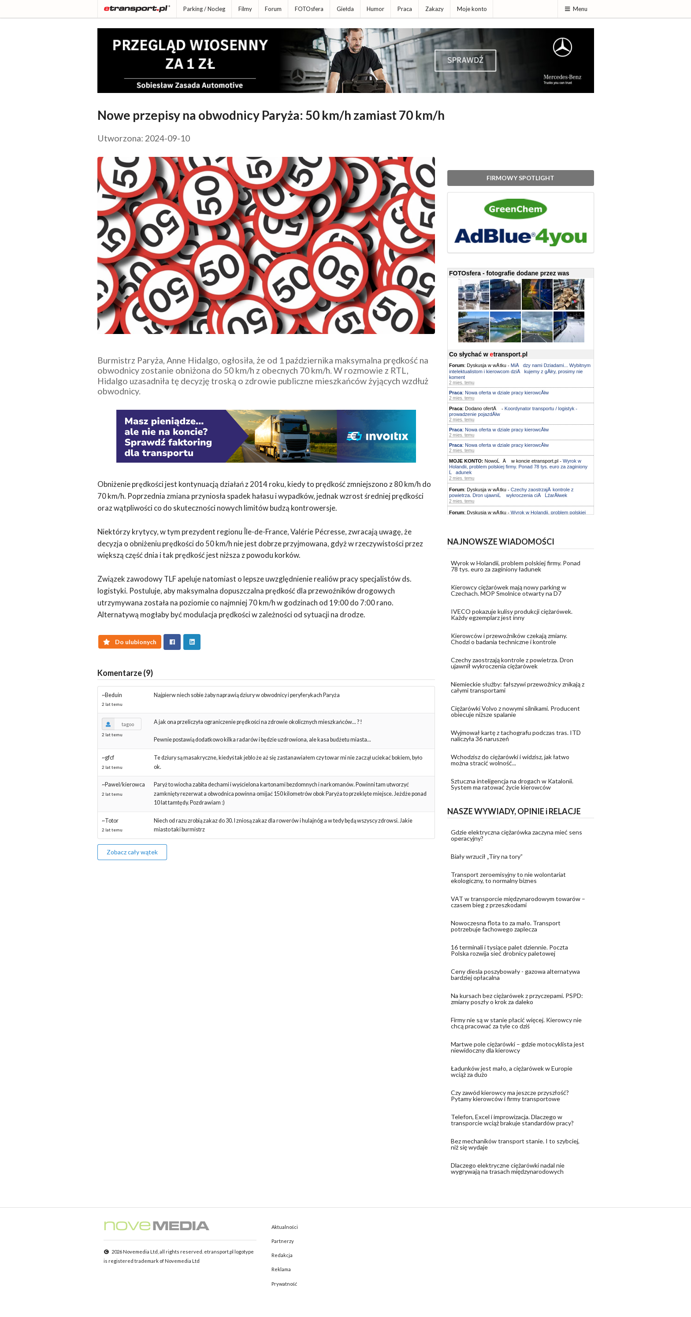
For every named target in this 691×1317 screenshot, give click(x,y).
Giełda (345, 8)
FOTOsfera (309, 8)
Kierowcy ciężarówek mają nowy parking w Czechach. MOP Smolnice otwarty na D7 (508, 590)
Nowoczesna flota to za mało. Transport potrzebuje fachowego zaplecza (506, 926)
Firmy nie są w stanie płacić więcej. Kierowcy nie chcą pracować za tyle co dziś (516, 1023)
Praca (405, 8)
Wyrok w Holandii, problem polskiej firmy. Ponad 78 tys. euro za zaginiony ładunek (515, 566)
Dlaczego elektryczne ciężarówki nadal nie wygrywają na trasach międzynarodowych (508, 1168)
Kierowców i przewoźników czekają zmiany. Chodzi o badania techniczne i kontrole (509, 639)
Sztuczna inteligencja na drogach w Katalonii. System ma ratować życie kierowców (512, 784)
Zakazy (434, 8)
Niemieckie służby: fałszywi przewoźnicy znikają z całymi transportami (517, 687)
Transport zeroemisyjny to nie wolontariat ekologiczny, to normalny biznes (508, 877)
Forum (273, 8)
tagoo (118, 724)
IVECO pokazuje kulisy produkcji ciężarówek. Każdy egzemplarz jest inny (511, 614)
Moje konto (472, 8)
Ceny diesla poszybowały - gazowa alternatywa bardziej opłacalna (515, 974)
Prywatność (284, 1284)
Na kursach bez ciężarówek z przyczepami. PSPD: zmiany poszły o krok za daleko (517, 998)
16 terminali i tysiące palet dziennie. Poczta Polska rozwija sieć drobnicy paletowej (509, 950)
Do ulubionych (129, 642)
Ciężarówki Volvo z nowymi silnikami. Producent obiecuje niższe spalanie (515, 711)
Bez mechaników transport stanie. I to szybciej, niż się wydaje (515, 1144)
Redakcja (282, 1255)
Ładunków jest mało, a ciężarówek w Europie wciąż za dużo (511, 1071)
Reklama (281, 1269)
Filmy (245, 8)
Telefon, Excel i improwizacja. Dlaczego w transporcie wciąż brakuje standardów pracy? (512, 1120)
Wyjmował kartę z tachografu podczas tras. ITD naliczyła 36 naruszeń (516, 735)
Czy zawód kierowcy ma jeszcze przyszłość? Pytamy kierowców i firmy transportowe (510, 1095)
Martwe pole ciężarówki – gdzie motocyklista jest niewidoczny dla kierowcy (517, 1047)
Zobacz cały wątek (132, 852)
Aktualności (284, 1227)
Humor (375, 8)
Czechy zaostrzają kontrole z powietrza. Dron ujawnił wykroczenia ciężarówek (512, 663)
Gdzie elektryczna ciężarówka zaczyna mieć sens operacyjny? (516, 835)
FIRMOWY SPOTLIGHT (520, 178)
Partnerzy (282, 1241)
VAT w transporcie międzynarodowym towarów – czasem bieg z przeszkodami (518, 902)
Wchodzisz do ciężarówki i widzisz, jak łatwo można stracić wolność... (510, 760)
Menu (575, 8)
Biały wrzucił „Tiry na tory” (487, 856)
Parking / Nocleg (204, 8)
